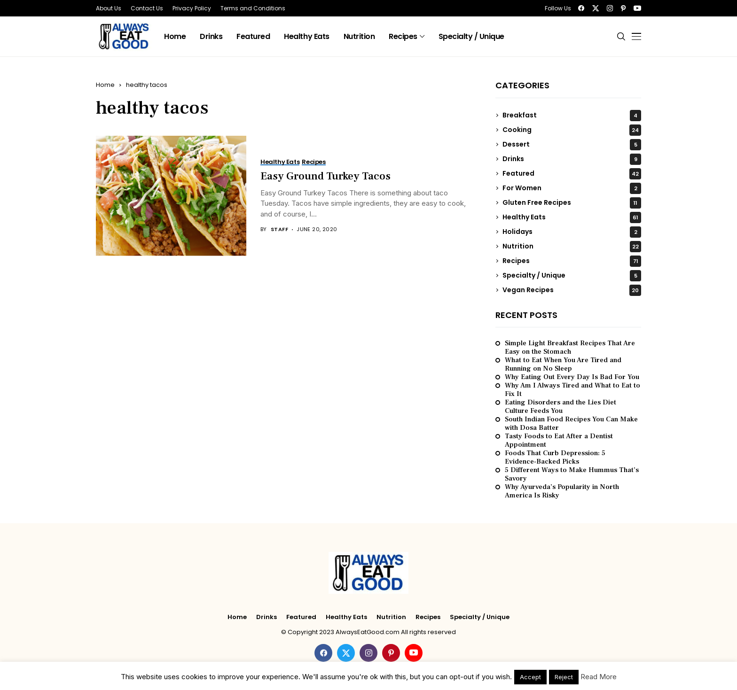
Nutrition (571, 246)
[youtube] (637, 8)
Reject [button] (564, 677)
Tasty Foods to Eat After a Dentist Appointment (559, 440)
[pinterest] (623, 8)
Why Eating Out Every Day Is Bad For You (572, 377)
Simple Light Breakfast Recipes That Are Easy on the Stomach (570, 347)
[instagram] (610, 8)
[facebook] (581, 8)
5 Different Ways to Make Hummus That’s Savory (572, 474)
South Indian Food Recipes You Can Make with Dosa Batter (571, 423)
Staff (279, 229)
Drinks (571, 159)
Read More (598, 676)
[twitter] (595, 8)
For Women (571, 188)
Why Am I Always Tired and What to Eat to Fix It (572, 389)
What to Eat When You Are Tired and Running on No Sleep (563, 364)
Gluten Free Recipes (571, 203)
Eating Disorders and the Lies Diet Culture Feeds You (560, 406)
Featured (571, 173)
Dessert (571, 144)
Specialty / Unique (571, 275)
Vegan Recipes (571, 290)
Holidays (571, 232)
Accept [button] (530, 677)
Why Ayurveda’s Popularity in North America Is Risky (562, 491)
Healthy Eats (571, 217)
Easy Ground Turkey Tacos (325, 176)
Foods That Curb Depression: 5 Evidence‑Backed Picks (555, 457)
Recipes (571, 261)
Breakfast (571, 115)
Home (105, 84)
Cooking (571, 130)
